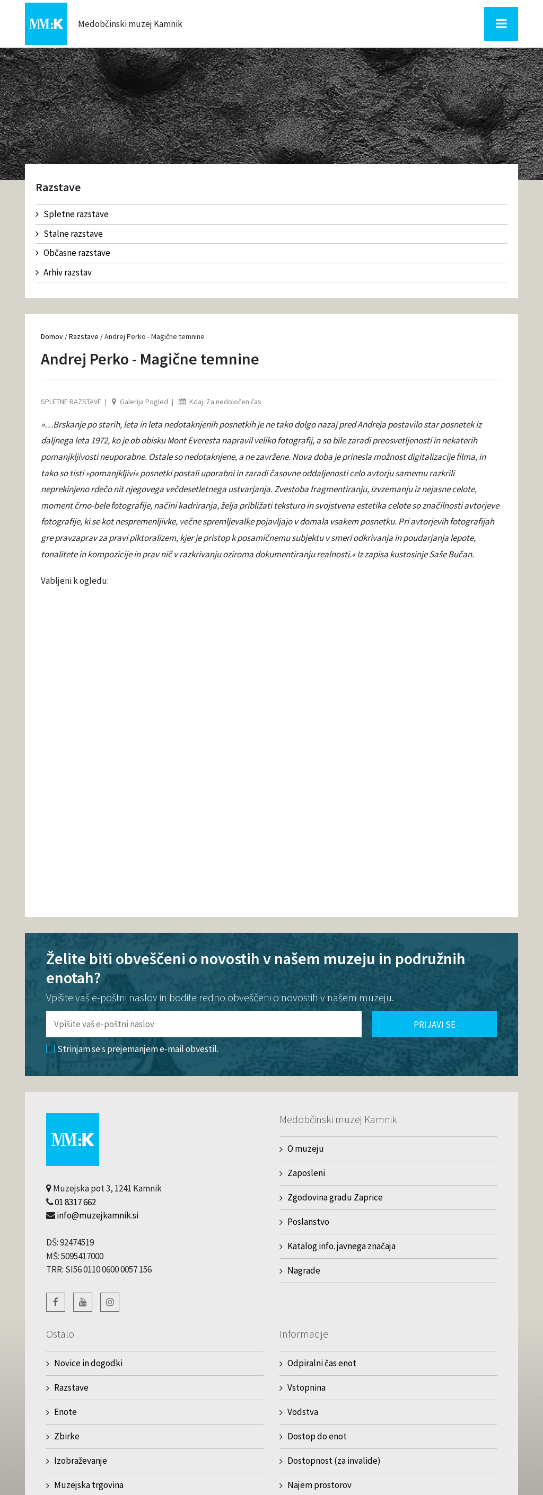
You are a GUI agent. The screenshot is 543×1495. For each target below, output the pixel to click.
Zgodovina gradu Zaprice (335, 1197)
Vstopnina (306, 1387)
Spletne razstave (72, 214)
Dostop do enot (317, 1436)
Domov (52, 336)
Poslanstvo (308, 1221)
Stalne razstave (69, 233)
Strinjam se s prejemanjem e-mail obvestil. (132, 1049)
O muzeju (305, 1148)
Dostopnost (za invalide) (334, 1460)
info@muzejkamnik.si (97, 1215)
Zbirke (67, 1436)
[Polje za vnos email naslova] (204, 1024)
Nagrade (303, 1270)
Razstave (84, 336)
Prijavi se (435, 1024)
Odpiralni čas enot (321, 1363)
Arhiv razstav (64, 272)
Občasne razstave (73, 253)
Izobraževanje (80, 1460)
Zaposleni (306, 1173)
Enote (65, 1412)
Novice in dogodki (88, 1363)
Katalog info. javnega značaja (341, 1246)
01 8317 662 (75, 1202)
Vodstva (302, 1412)
